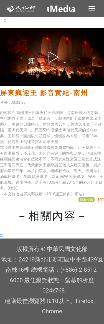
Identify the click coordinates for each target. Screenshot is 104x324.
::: (5, 20)
